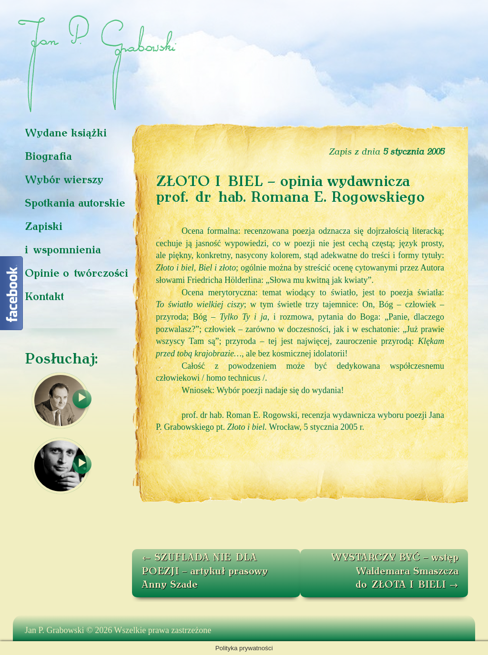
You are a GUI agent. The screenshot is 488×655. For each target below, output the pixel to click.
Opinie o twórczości (76, 274)
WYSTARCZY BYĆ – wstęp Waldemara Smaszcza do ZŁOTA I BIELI (394, 571)
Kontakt (44, 297)
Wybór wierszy (64, 180)
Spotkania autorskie (75, 203)
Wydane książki (66, 133)
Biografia (48, 157)
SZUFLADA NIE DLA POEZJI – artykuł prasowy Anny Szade (205, 571)
